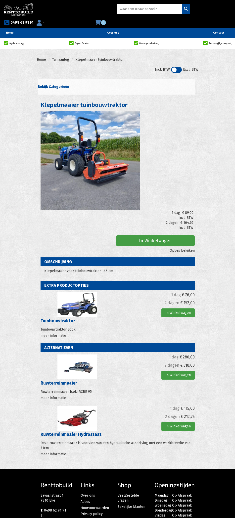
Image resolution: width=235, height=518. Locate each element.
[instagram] (56, 491)
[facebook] (46, 491)
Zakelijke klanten (131, 453)
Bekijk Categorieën (116, 78)
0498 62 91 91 (155, 10)
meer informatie (53, 285)
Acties (85, 448)
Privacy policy (92, 458)
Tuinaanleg (60, 52)
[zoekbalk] (95, 10)
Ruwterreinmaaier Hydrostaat (71, 383)
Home (9, 24)
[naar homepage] (18, 9)
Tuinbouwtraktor (58, 271)
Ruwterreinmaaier (59, 332)
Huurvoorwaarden (95, 453)
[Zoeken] (128, 10)
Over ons (113, 24)
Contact (218, 24)
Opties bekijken (182, 148)
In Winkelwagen (171, 138)
